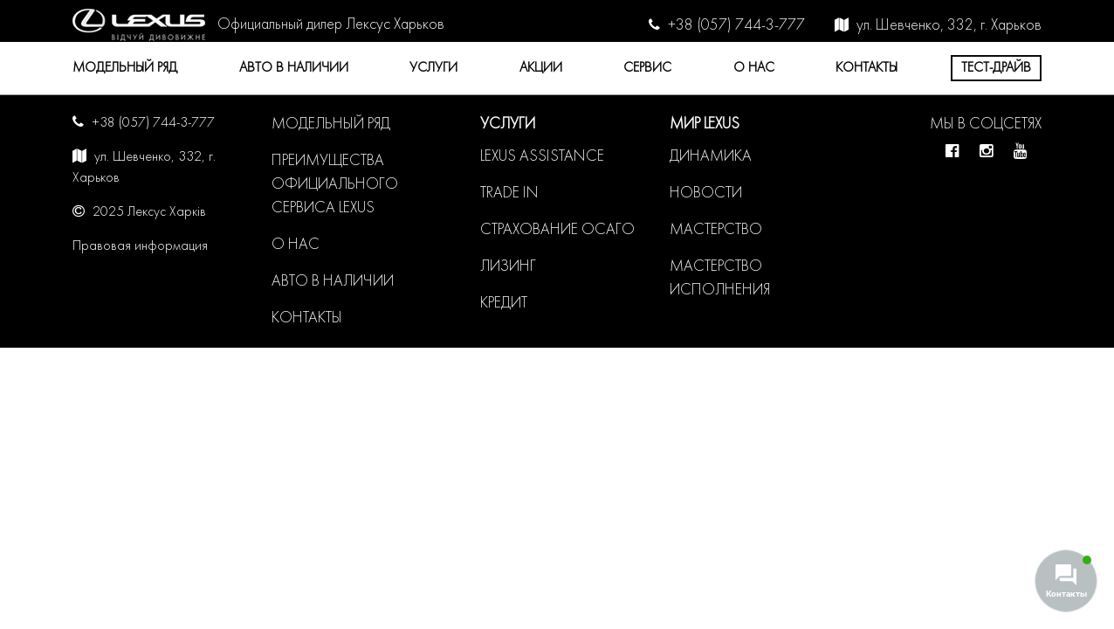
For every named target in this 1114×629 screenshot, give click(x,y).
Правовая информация (140, 246)
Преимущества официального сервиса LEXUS (335, 185)
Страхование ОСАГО (557, 230)
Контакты (866, 68)
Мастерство (716, 230)
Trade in (509, 193)
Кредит (503, 303)
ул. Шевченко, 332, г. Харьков (949, 25)
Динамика (711, 156)
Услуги (433, 68)
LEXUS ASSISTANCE (542, 156)
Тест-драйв (996, 68)
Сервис (647, 68)
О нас (753, 68)
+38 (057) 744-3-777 (736, 25)
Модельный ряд (124, 68)
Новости (706, 193)
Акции (540, 68)
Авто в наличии (293, 68)
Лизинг (508, 266)
